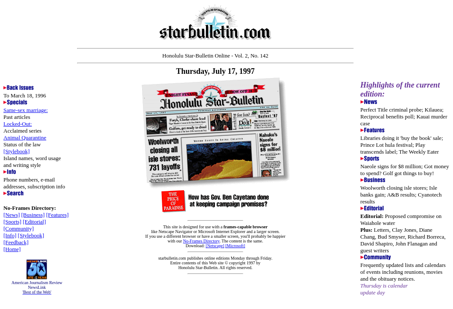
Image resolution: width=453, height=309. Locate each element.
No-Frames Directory (201, 241)
